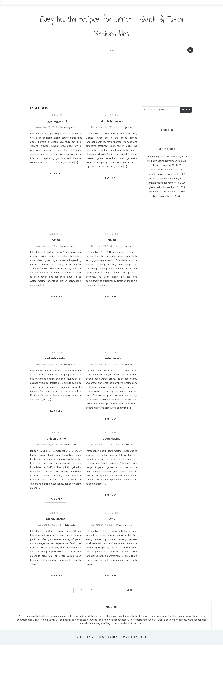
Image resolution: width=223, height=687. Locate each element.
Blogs (143, 637)
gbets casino (111, 438)
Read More (56, 174)
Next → (130, 590)
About (79, 637)
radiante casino (55, 358)
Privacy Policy (129, 637)
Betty (111, 519)
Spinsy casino (55, 519)
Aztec (56, 239)
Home (111, 49)
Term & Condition (108, 637)
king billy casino (111, 121)
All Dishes (55, 115)
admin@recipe (70, 127)
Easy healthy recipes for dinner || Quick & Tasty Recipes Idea (111, 25)
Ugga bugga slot (55, 121)
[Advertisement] (111, 81)
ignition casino (56, 438)
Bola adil (112, 239)
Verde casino (111, 358)
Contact (90, 637)
